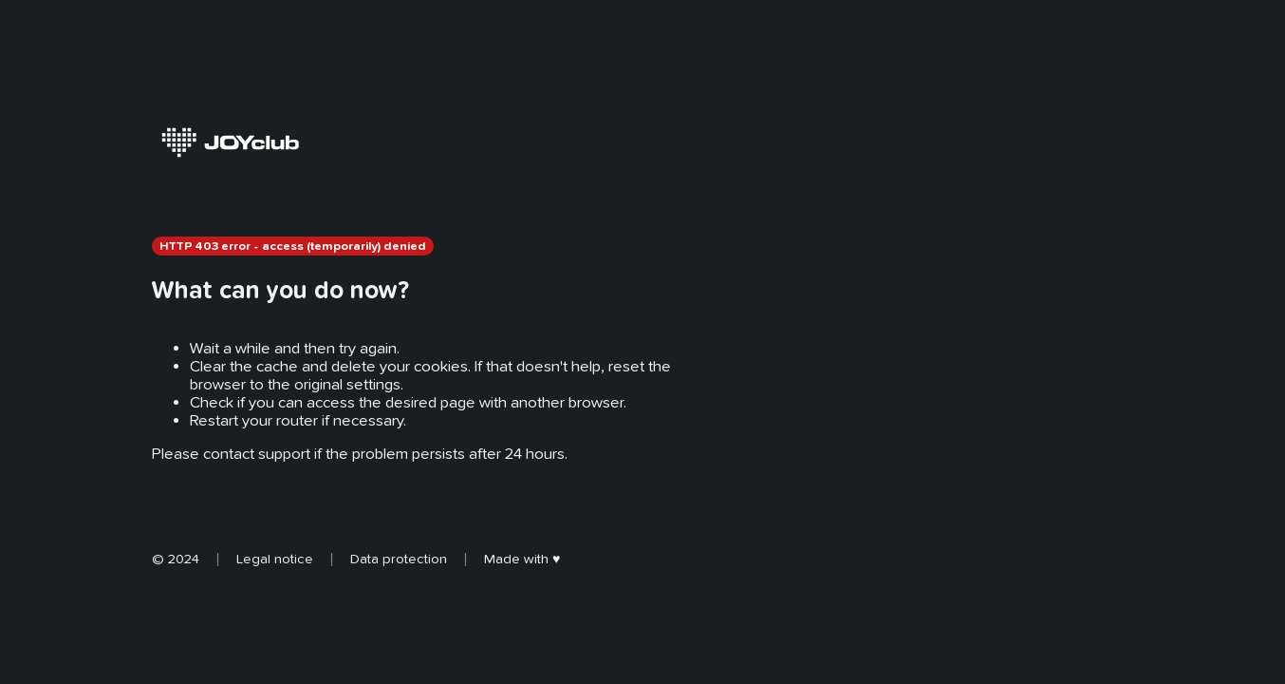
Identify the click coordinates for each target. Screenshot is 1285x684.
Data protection (398, 558)
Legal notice (274, 558)
